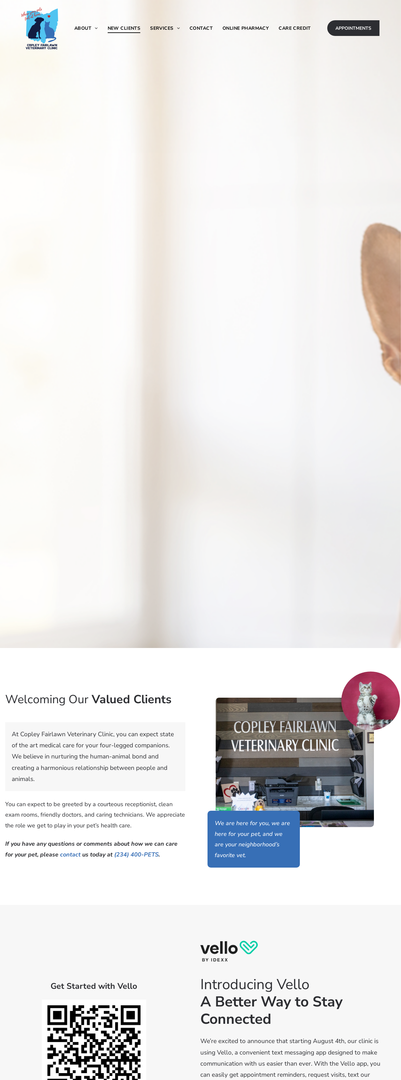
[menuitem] (86, 28)
